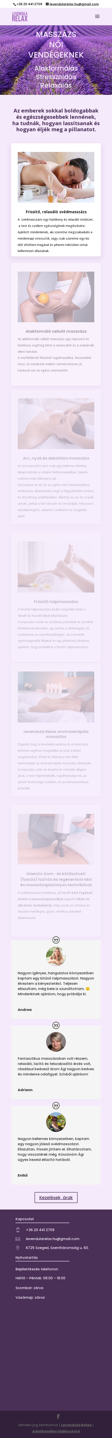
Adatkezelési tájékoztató (56, 1431)
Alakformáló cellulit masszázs (56, 331)
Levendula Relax (76, 1425)
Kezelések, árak (56, 1197)
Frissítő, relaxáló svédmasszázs (56, 211)
